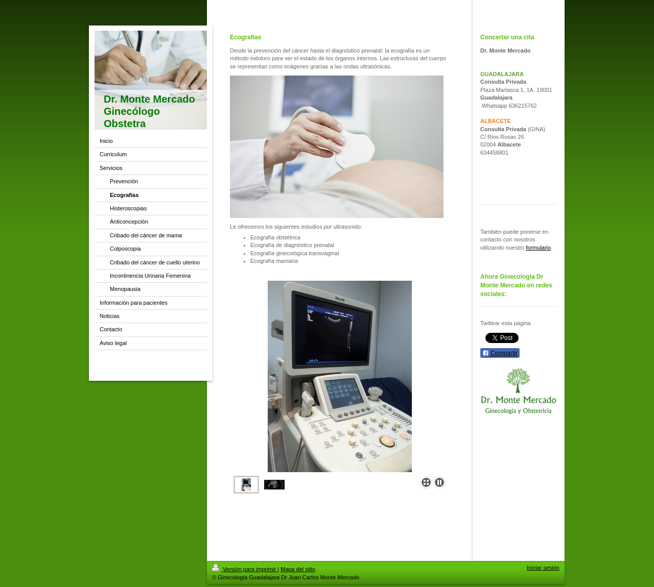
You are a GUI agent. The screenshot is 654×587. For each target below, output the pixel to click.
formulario (538, 247)
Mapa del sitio (298, 569)
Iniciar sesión (543, 568)
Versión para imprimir (244, 569)
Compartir (500, 353)
